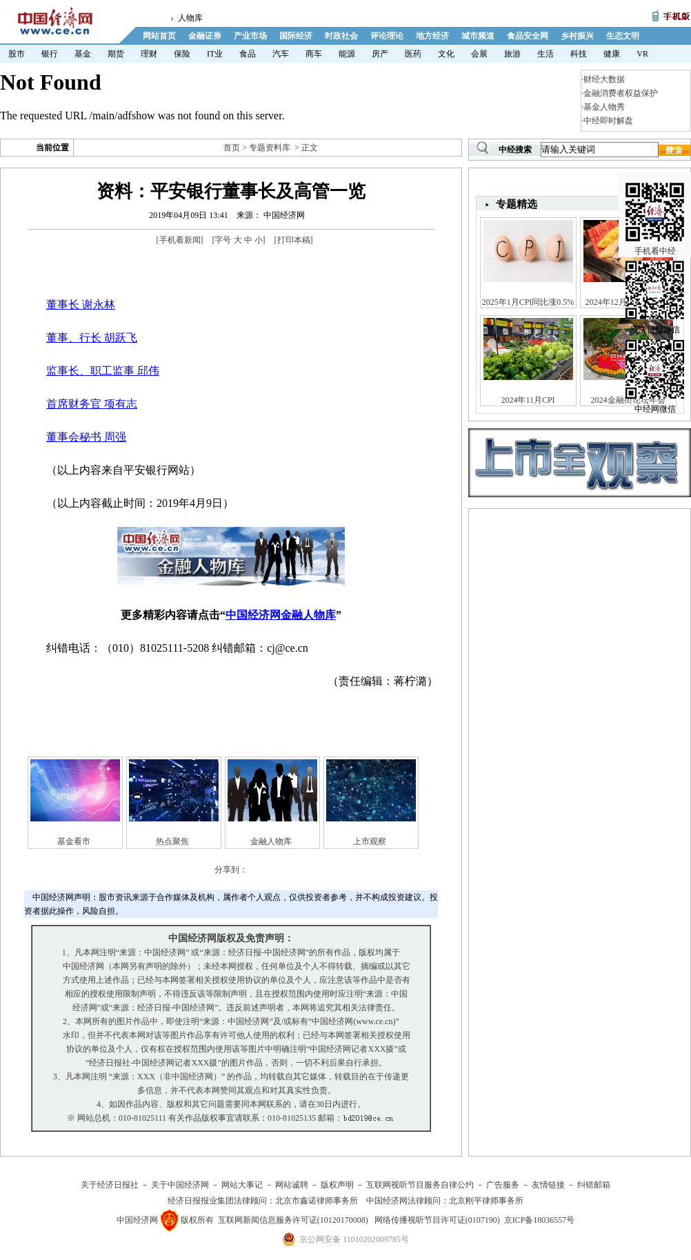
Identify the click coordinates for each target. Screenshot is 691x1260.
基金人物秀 (604, 107)
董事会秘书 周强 (86, 437)
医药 (413, 54)
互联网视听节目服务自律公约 (420, 1185)
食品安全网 (527, 36)
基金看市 (73, 841)
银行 (49, 54)
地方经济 (432, 36)
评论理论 (386, 36)
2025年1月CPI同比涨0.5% (528, 302)
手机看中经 (654, 207)
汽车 (280, 54)
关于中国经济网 (180, 1185)
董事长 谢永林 (80, 304)
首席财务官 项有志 (91, 404)
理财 (149, 54)
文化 (446, 54)
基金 (82, 54)
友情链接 (548, 1185)
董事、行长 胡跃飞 (91, 337)
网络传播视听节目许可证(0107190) (437, 1220)
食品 (247, 54)
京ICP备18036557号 (539, 1220)
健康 (611, 54)
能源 (347, 54)
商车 (314, 54)
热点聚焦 (172, 841)
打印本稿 (293, 240)
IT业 (215, 54)
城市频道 (477, 36)
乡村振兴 (577, 36)
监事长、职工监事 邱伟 (102, 371)
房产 (380, 54)
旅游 (512, 54)
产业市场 (250, 36)
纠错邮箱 (593, 1185)
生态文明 (622, 36)
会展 (479, 54)
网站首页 (159, 36)
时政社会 (341, 36)
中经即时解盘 (608, 121)
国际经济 (295, 36)
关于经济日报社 (110, 1185)
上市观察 (369, 841)
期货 (116, 54)
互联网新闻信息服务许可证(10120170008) (293, 1220)
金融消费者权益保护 (620, 93)
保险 (182, 54)
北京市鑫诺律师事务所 (316, 1201)
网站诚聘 (291, 1185)
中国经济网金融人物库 (281, 615)
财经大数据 (604, 79)
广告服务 (502, 1185)
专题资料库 (269, 147)
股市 (16, 54)
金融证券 (204, 36)
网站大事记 (242, 1185)
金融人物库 (271, 841)
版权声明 (337, 1185)
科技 (578, 54)
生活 (545, 54)
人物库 (190, 18)
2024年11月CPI (527, 400)
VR (642, 54)
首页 (231, 147)
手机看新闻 (180, 240)
